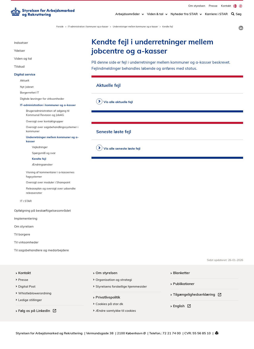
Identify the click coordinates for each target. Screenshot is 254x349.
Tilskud (19, 66)
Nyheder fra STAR (184, 15)
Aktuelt (24, 80)
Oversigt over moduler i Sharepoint (48, 182)
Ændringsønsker (42, 164)
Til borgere (22, 234)
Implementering (25, 218)
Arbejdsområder (127, 15)
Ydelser (19, 51)
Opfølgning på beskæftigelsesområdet (42, 210)
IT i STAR (26, 201)
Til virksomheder (26, 242)
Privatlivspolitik (108, 297)
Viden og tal (23, 58)
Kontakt (226, 7)
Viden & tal (155, 15)
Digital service (24, 74)
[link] (241, 28)
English (182, 306)
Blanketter (181, 273)
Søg (236, 15)
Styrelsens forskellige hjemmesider (121, 286)
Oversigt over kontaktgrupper (44, 121)
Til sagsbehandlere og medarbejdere (41, 250)
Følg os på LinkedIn (38, 311)
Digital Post (27, 286)
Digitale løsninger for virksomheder (42, 98)
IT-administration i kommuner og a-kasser (88, 26)
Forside (60, 26)
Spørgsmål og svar (44, 153)
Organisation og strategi (114, 280)
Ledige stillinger (30, 300)
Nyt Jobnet (27, 86)
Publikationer (183, 283)
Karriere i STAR (216, 15)
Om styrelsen (196, 7)
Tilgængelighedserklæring (198, 295)
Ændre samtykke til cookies (116, 311)
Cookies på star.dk (109, 304)
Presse (213, 7)
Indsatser (21, 43)
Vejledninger (40, 147)
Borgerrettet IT (29, 92)
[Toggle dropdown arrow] (142, 15)
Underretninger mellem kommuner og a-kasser (135, 26)
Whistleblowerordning (34, 293)
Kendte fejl (39, 158)
